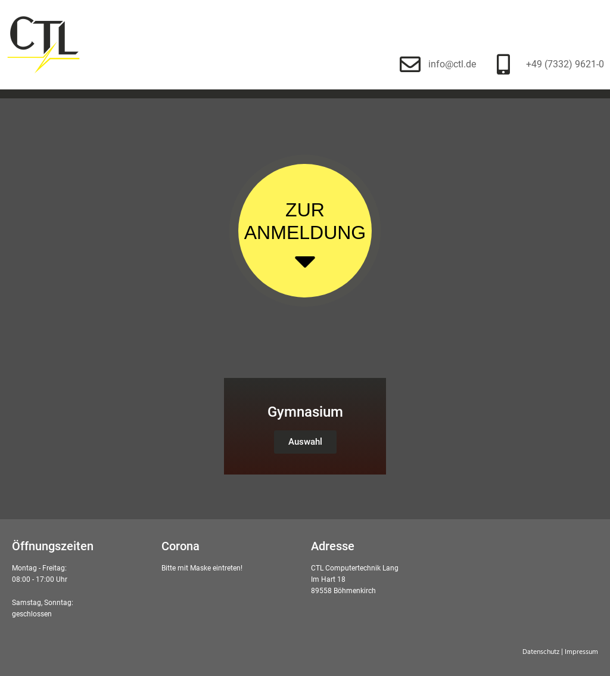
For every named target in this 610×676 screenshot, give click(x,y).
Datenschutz (540, 652)
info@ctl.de (452, 64)
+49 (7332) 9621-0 (565, 64)
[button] (305, 442)
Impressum (581, 652)
